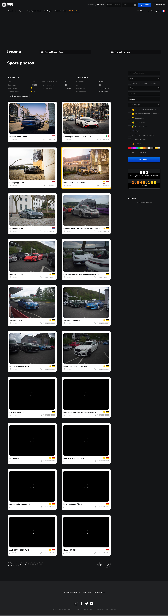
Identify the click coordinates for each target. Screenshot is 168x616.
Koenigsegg (14, 182)
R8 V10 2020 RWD (21, 550)
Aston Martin (14, 504)
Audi (65, 458)
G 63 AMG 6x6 (83, 182)
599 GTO (19, 228)
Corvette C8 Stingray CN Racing (85, 274)
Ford (11, 366)
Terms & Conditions (83, 610)
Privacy (99, 610)
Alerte (141, 11)
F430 (17, 458)
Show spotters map (18, 96)
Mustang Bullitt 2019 (23, 366)
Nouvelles (90, 5)
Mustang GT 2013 (75, 504)
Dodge (66, 412)
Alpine (12, 320)
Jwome (14, 139)
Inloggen (154, 11)
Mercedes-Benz (69, 182)
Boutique (48, 11)
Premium (74, 11)
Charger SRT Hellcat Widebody (82, 412)
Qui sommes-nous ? (71, 592)
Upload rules (60, 11)
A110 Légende (75, 320)
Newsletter (100, 592)
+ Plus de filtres (158, 5)
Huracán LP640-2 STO (83, 137)
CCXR (22, 182)
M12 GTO (19, 274)
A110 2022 (20, 320)
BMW (65, 366)
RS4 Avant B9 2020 (76, 458)
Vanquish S (25, 504)
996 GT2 (20, 412)
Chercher (143, 5)
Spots (101, 5)
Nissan (66, 550)
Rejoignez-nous (34, 11)
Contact (87, 592)
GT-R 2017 (74, 550)
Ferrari (12, 228)
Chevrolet (67, 274)
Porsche (12, 137)
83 (41, 564)
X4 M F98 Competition (77, 366)
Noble (12, 274)
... (35, 564)
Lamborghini (68, 137)
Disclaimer (111, 610)
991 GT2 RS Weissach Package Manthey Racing (90, 228)
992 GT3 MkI (22, 137)
